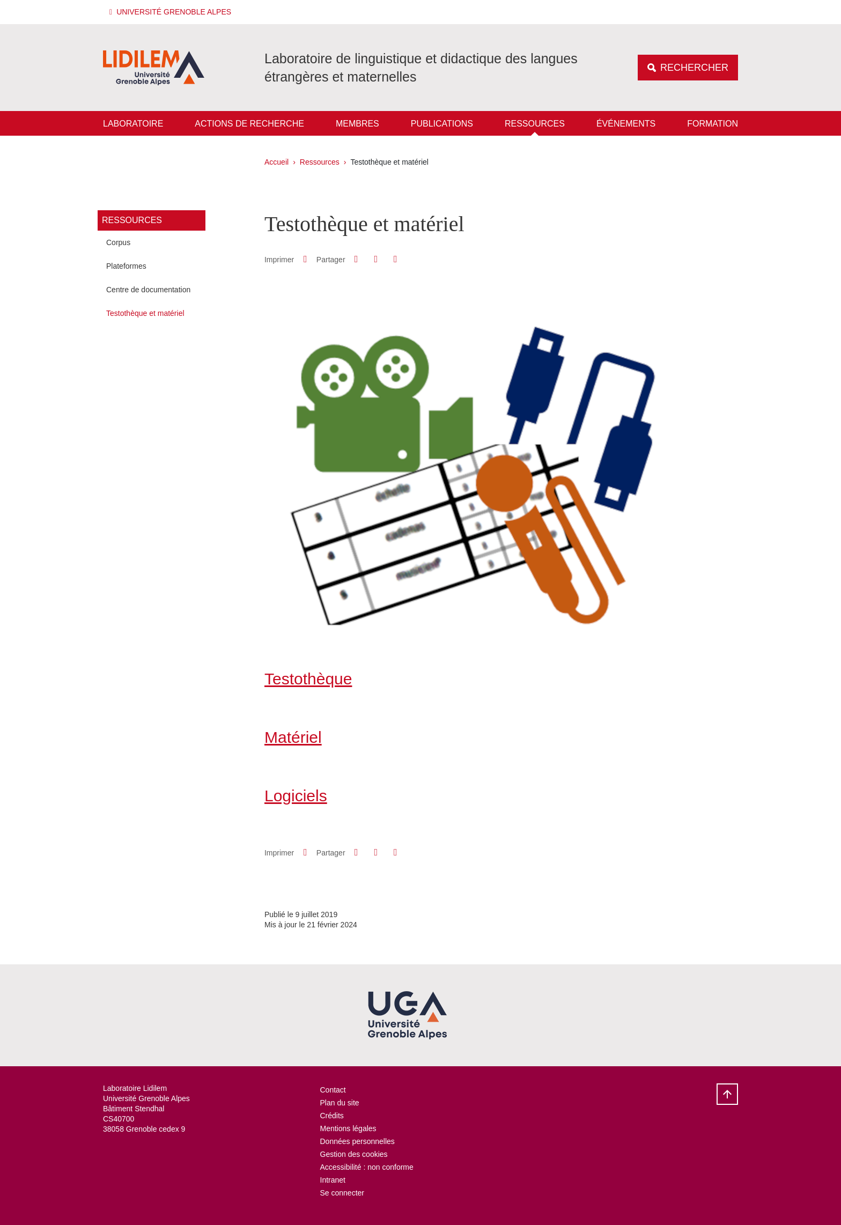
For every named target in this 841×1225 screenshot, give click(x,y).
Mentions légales (348, 1128)
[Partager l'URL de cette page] (395, 259)
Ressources (535, 123)
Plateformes (126, 266)
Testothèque (308, 679)
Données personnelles (357, 1141)
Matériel (293, 737)
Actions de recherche (249, 123)
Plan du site (339, 1102)
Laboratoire (133, 123)
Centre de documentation (148, 289)
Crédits (332, 1115)
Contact (333, 1090)
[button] (172, 12)
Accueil (276, 162)
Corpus (118, 242)
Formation (712, 123)
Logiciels (295, 796)
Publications (442, 123)
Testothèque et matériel (145, 313)
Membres (357, 123)
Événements (625, 123)
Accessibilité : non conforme (367, 1167)
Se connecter (342, 1193)
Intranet (332, 1180)
